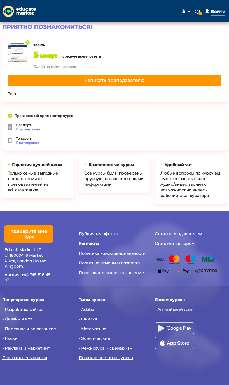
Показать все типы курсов (106, 357)
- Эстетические (94, 338)
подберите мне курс (28, 234)
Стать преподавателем (178, 233)
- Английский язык (174, 309)
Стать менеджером (175, 243)
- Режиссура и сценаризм (105, 348)
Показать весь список (24, 357)
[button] (215, 11)
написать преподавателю (114, 80)
